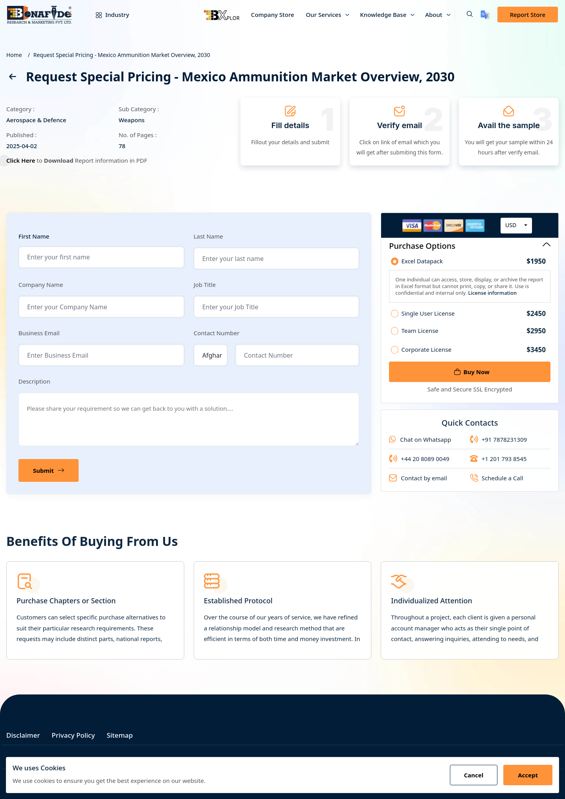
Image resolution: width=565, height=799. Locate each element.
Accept (528, 775)
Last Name (208, 236)
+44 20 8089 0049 (419, 465)
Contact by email (418, 485)
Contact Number (217, 333)
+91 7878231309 (498, 446)
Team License (473, 337)
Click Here (21, 160)
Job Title (205, 284)
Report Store (527, 14)
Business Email (39, 333)
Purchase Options (469, 246)
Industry (106, 14)
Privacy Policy (73, 735)
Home (14, 55)
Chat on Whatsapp (420, 446)
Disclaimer (23, 735)
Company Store (272, 14)
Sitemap (119, 735)
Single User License (473, 320)
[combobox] (516, 226)
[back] (12, 78)
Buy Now (472, 372)
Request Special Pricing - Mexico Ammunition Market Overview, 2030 (121, 55)
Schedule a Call (496, 485)
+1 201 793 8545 (498, 465)
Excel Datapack (473, 262)
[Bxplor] (221, 14)
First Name (33, 236)
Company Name (40, 284)
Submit (48, 470)
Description (34, 381)
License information (492, 293)
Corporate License (473, 356)
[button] (464, 14)
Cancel (474, 775)
